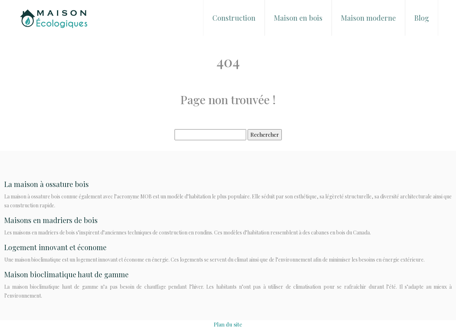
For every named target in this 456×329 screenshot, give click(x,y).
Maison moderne (368, 17)
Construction (233, 17)
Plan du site (228, 324)
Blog (421, 17)
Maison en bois (298, 17)
